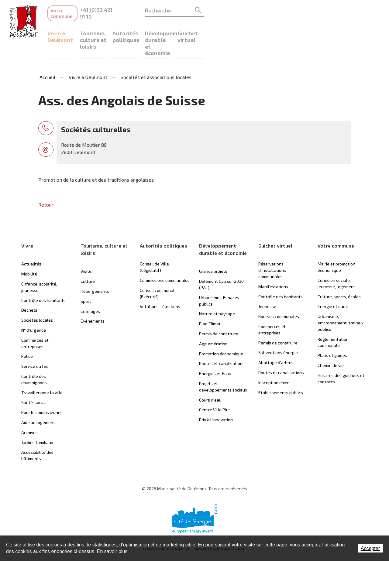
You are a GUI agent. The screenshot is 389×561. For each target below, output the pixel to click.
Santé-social (33, 383)
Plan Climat (210, 304)
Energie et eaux (333, 287)
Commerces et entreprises (35, 324)
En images (90, 292)
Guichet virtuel (340, 27)
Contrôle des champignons (34, 360)
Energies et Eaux (215, 354)
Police (27, 337)
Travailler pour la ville (42, 373)
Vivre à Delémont (69, 27)
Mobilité (29, 255)
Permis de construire (218, 314)
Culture (88, 262)
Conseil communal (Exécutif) (157, 274)
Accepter (370, 548)
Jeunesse (267, 287)
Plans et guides (332, 336)
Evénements (93, 302)
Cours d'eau (210, 380)
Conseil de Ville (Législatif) (154, 248)
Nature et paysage (217, 294)
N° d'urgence (33, 311)
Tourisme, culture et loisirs (142, 30)
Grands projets (213, 252)
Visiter (87, 252)
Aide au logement (38, 403)
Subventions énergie (278, 333)
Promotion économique (221, 334)
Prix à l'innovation (216, 400)
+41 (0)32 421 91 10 (138, 9)
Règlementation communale (333, 323)
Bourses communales (278, 297)
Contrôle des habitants (43, 281)
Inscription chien (274, 363)
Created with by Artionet (163, 530)
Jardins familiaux (37, 423)
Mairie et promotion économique (336, 248)
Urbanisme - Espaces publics (219, 281)
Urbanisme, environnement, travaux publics (340, 304)
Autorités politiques (211, 27)
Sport (86, 282)
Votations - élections (160, 287)
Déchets (29, 291)
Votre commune (68, 10)
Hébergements (95, 272)
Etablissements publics (280, 373)
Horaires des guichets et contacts (341, 359)
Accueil (46, 58)
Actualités (31, 245)
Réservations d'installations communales (272, 251)
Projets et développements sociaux (223, 368)
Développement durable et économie (279, 30)
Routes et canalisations (222, 344)
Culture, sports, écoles (339, 277)
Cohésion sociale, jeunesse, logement (336, 264)
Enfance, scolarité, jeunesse (39, 268)
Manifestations (273, 267)
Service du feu (35, 347)
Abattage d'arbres (276, 343)
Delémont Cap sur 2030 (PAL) (221, 265)
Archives (29, 413)
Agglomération (213, 324)
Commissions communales (165, 261)
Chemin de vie (331, 346)
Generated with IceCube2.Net (221, 530)
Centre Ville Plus (215, 390)
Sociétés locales (37, 301)
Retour (45, 186)
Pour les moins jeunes (42, 393)
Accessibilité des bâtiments (37, 436)
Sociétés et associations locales (154, 58)
